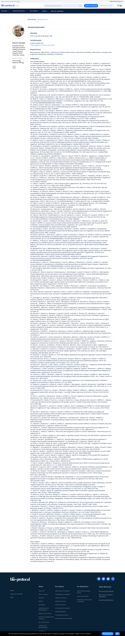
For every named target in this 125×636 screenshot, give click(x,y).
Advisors (41, 598)
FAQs (12, 597)
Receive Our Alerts (107, 6)
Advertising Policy (83, 596)
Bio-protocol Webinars (106, 600)
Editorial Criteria (60, 605)
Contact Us (42, 631)
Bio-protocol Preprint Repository (106, 595)
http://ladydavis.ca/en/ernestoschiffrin (42, 45)
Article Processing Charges (63, 618)
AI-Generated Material (62, 608)
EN (120, 5)
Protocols (5, 11)
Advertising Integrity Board (83, 592)
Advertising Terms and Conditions (84, 600)
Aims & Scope (43, 594)
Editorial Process (60, 601)
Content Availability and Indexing (46, 618)
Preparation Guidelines (62, 594)
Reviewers (42, 605)
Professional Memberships (43, 626)
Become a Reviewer (57, 11)
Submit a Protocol (91, 6)
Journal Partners (44, 622)
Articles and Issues (20, 11)
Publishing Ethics (60, 611)
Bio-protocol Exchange (106, 591)
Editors (41, 601)
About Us (42, 591)
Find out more (107, 634)
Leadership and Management (44, 609)
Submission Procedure (62, 591)
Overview (32, 19)
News (12, 590)
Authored (43, 19)
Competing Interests (62, 615)
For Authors (35, 11)
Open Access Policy (45, 613)
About (45, 11)
